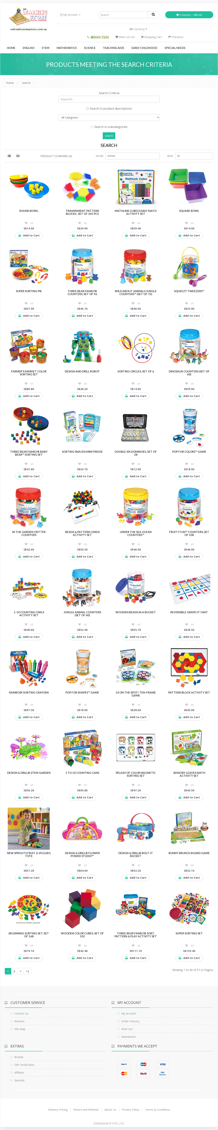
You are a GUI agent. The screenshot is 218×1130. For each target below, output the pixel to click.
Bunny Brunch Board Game (189, 853)
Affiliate (19, 1072)
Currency (138, 29)
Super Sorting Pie (29, 291)
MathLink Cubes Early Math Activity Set (136, 212)
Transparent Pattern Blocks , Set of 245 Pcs (82, 212)
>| (27, 971)
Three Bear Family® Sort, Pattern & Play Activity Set (136, 935)
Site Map (19, 1029)
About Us (110, 1109)
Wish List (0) (125, 37)
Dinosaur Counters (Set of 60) (189, 373)
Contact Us (21, 1013)
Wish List (127, 1029)
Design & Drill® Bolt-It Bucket (135, 854)
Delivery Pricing (58, 1109)
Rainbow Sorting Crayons (29, 692)
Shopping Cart (151, 37)
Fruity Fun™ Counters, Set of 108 (189, 533)
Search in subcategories (109, 127)
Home (11, 47)
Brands (18, 1057)
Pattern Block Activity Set (189, 692)
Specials (19, 1080)
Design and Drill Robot (82, 371)
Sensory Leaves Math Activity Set (189, 774)
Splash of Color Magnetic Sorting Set (136, 774)
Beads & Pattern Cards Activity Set (82, 533)
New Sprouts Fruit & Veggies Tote (29, 854)
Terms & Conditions (157, 1109)
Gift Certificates (24, 1065)
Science (90, 47)
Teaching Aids (113, 47)
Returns (19, 1021)
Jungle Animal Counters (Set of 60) (82, 613)
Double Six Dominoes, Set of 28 (136, 453)
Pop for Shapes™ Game (82, 692)
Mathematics (67, 47)
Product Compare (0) (56, 156)
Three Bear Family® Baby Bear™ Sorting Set (29, 453)
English (28, 47)
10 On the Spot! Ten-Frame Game (136, 694)
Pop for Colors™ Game (189, 451)
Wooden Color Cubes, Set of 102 (82, 935)
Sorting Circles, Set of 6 (135, 371)
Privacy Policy (130, 1109)
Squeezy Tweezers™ (189, 291)
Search (26, 83)
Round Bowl (28, 210)
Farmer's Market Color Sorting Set (28, 373)
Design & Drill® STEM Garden (29, 772)
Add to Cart (29, 235)
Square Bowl (189, 210)
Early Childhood (144, 47)
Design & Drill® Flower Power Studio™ (82, 854)
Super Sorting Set (189, 933)
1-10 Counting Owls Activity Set (29, 613)
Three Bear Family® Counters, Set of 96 (82, 292)
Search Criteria (109, 93)
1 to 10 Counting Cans (82, 772)
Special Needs (175, 47)
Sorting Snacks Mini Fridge (82, 451)
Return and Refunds (86, 1109)
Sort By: (100, 155)
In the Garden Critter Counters (29, 533)
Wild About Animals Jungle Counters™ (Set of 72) (136, 292)
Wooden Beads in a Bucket (135, 612)
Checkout (175, 37)
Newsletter (128, 1036)
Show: (170, 155)
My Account (70, 14)
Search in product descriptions (109, 108)
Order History (130, 1021)
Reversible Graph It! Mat (189, 612)
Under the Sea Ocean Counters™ (136, 533)
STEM (45, 47)
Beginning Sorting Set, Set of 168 (29, 935)
